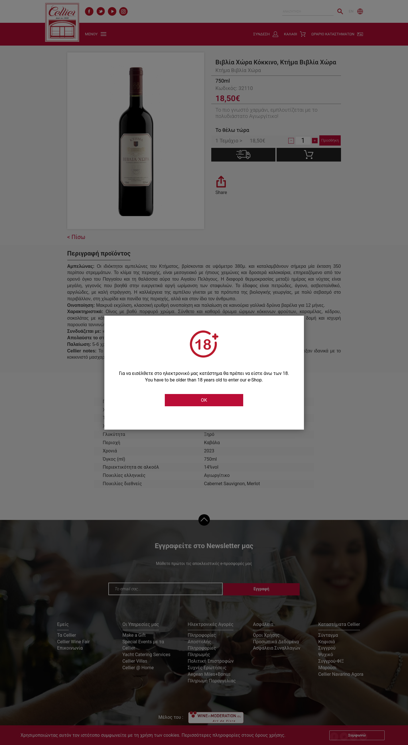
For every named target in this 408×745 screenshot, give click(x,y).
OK (204, 400)
